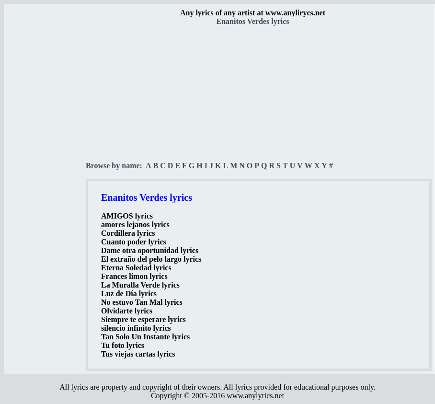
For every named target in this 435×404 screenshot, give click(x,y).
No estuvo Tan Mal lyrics (142, 302)
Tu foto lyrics (122, 345)
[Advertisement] (45, 168)
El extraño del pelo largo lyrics (151, 259)
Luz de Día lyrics (129, 293)
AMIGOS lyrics (127, 216)
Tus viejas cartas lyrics (138, 354)
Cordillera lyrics (128, 233)
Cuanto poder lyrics (133, 242)
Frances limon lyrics (134, 276)
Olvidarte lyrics (126, 311)
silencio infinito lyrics (136, 328)
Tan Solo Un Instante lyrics (145, 337)
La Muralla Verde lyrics (140, 285)
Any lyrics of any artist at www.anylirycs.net (252, 13)
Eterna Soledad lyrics (136, 268)
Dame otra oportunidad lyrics (149, 250)
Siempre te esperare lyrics (143, 319)
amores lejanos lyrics (135, 224)
